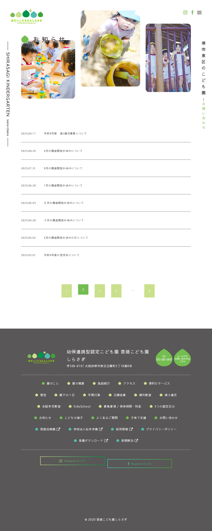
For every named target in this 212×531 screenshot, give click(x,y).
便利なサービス (159, 384)
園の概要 (78, 384)
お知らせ (45, 419)
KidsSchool (82, 407)
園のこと (53, 384)
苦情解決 (127, 442)
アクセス (129, 384)
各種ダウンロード (91, 442)
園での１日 (67, 396)
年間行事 (94, 396)
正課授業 (120, 396)
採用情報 (122, 430)
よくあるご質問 (107, 419)
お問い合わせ (168, 419)
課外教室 (145, 396)
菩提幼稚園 (47, 430)
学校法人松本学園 (85, 430)
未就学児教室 (51, 407)
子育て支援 (138, 419)
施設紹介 (104, 384)
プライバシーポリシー (161, 430)
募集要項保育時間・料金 (122, 407)
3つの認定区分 (165, 407)
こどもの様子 (74, 419)
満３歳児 (171, 396)
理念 (43, 396)
